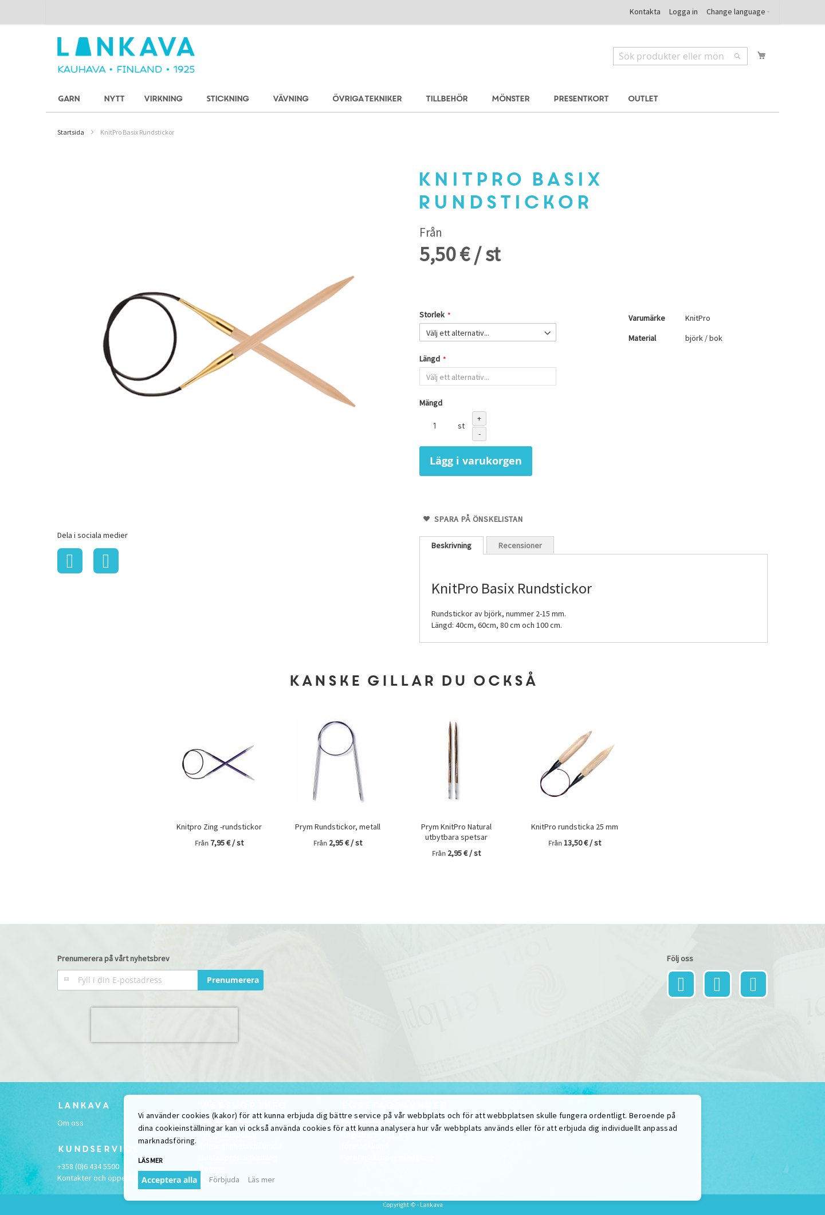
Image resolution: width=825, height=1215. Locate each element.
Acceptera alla (169, 1179)
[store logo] (126, 55)
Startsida (70, 132)
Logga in (683, 11)
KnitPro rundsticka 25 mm (574, 826)
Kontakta (645, 11)
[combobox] (680, 56)
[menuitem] (70, 99)
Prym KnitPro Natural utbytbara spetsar (456, 831)
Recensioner (520, 545)
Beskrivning (451, 545)
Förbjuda (224, 1179)
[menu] (412, 99)
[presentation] (164, 1025)
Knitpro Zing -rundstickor (219, 826)
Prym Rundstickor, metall (337, 826)
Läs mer (150, 1160)
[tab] (451, 545)
